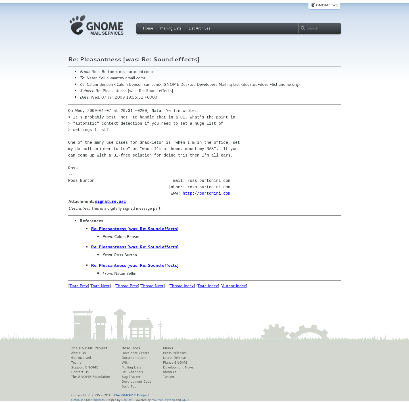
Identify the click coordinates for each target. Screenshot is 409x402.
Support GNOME (84, 367)
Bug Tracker (131, 376)
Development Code (137, 381)
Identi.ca (169, 371)
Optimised (78, 399)
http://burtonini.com (206, 193)
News (168, 347)
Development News (178, 367)
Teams (76, 362)
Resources (131, 347)
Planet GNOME (175, 362)
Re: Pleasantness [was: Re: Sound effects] (135, 228)
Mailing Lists (170, 28)
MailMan (157, 399)
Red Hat (127, 399)
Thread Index (182, 285)
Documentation (134, 357)
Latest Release (174, 357)
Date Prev (79, 285)
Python (170, 399)
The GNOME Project (89, 347)
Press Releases (174, 352)
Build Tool (129, 386)
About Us (78, 352)
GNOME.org (327, 5)
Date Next (100, 285)
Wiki (125, 362)
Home (148, 28)
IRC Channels (132, 371)
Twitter (168, 376)
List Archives (199, 28)
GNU (185, 399)
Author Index (234, 285)
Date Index (208, 285)
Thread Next (152, 285)
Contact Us (80, 371)
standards (98, 399)
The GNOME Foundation (90, 376)
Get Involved (81, 357)
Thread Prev (127, 285)
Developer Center (135, 352)
